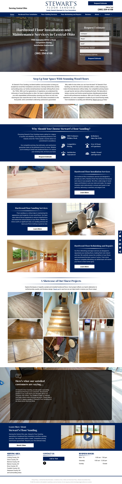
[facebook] (44, 463)
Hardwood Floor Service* (87, 48)
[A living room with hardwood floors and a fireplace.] (96, 305)
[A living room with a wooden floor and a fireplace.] (61, 111)
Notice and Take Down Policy (70, 479)
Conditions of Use (58, 479)
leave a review (27, 399)
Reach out (56, 289)
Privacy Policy (35, 479)
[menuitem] (12, 14)
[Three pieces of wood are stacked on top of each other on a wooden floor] (26, 111)
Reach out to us (98, 100)
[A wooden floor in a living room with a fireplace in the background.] (96, 111)
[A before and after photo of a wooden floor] (25, 341)
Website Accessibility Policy (84, 479)
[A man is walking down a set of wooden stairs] (61, 314)
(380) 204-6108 (105, 9)
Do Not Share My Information (46, 479)
